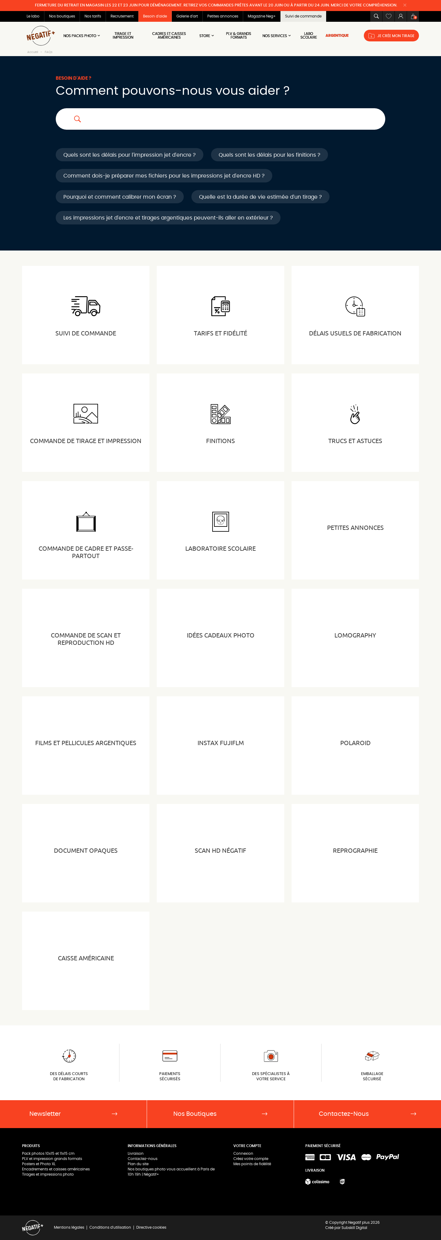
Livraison (136, 1153)
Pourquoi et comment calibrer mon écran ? (119, 197)
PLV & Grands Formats (238, 35)
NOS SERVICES (277, 36)
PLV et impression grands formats (52, 1159)
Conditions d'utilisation (110, 1227)
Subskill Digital (354, 1228)
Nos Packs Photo (82, 36)
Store (207, 36)
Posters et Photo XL (38, 1164)
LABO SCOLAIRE (308, 35)
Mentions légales (69, 1227)
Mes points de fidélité (252, 1164)
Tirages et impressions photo (48, 1174)
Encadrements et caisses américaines (56, 1169)
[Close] (404, 5)
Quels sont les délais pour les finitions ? (269, 155)
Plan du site (138, 1164)
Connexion (243, 1153)
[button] (376, 16)
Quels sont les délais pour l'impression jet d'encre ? (129, 155)
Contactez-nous (142, 1159)
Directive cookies (151, 1227)
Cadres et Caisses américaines (169, 35)
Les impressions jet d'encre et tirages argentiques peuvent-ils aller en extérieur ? (168, 217)
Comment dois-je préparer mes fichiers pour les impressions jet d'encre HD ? (164, 175)
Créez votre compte (250, 1159)
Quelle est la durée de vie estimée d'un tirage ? (260, 197)
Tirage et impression (123, 35)
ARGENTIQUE (337, 35)
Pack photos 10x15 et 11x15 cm (48, 1153)
